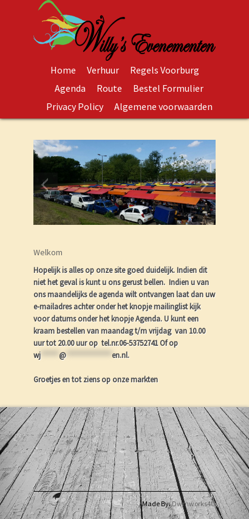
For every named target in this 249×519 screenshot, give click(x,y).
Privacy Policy (74, 106)
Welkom (48, 252)
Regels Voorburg (164, 70)
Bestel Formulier (168, 88)
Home (63, 70)
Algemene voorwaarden (163, 106)
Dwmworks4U (194, 503)
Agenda (70, 88)
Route (109, 88)
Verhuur (103, 70)
